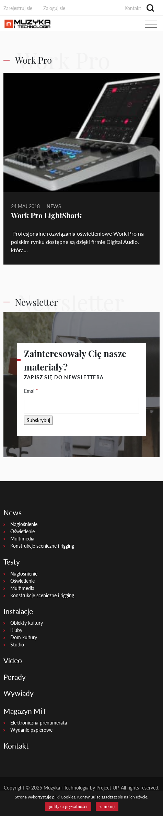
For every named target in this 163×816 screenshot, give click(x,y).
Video (12, 660)
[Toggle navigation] (151, 24)
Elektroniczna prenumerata (38, 723)
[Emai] (81, 406)
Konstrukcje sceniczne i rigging (42, 546)
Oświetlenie (22, 531)
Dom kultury (23, 637)
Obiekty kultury (26, 623)
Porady (14, 677)
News (54, 206)
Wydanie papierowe (31, 730)
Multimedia (22, 538)
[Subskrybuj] (38, 420)
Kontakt (133, 8)
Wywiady (18, 693)
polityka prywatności (68, 806)
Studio (17, 644)
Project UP (107, 788)
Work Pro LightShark (46, 215)
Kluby (16, 630)
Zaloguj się (54, 8)
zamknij (107, 806)
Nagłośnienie (23, 524)
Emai (31, 390)
